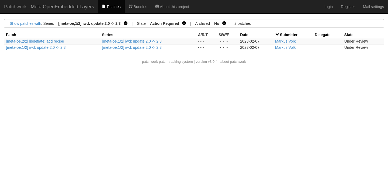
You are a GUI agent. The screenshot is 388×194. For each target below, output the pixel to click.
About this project (172, 7)
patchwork (150, 62)
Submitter (288, 35)
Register (348, 7)
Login (328, 7)
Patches (111, 7)
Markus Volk (285, 41)
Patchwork (15, 6)
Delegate (322, 35)
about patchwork (233, 62)
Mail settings (373, 7)
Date (244, 35)
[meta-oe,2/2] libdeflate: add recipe (35, 41)
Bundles (138, 7)
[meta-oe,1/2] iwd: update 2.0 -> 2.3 (131, 41)
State (349, 35)
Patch (11, 35)
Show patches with (25, 23)
